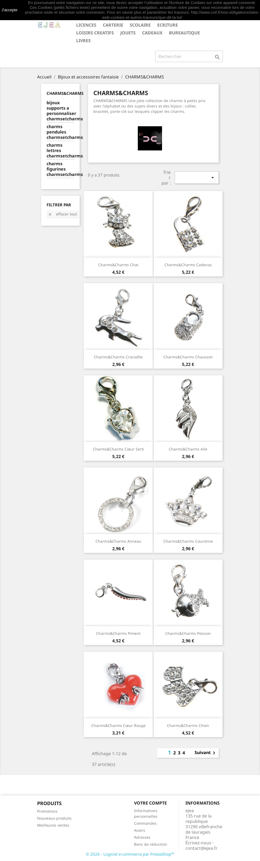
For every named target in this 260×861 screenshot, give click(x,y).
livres (83, 41)
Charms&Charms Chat (118, 264)
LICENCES (86, 25)
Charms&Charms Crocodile (118, 356)
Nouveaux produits (54, 818)
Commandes (145, 823)
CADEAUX (152, 33)
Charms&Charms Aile (188, 449)
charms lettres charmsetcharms (60, 150)
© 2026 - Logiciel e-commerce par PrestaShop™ (130, 854)
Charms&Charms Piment (118, 633)
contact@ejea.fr (201, 848)
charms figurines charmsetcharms (60, 169)
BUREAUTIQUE (184, 33)
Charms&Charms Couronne (188, 541)
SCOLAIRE (140, 25)
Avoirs (139, 830)
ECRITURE (167, 25)
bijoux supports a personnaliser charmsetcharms (60, 111)
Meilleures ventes (53, 825)
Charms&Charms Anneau (118, 541)
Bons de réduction (150, 844)
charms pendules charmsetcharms (60, 132)
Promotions (47, 811)
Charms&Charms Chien (188, 725)
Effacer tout (62, 214)
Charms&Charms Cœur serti (118, 449)
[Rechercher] (189, 56)
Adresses (142, 837)
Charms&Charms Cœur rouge (118, 725)
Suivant (206, 753)
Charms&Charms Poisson (188, 633)
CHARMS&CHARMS (65, 93)
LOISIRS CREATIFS (95, 33)
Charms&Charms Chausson (188, 356)
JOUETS (128, 33)
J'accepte (9, 10)
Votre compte (150, 803)
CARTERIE (113, 25)
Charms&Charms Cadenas (188, 264)
